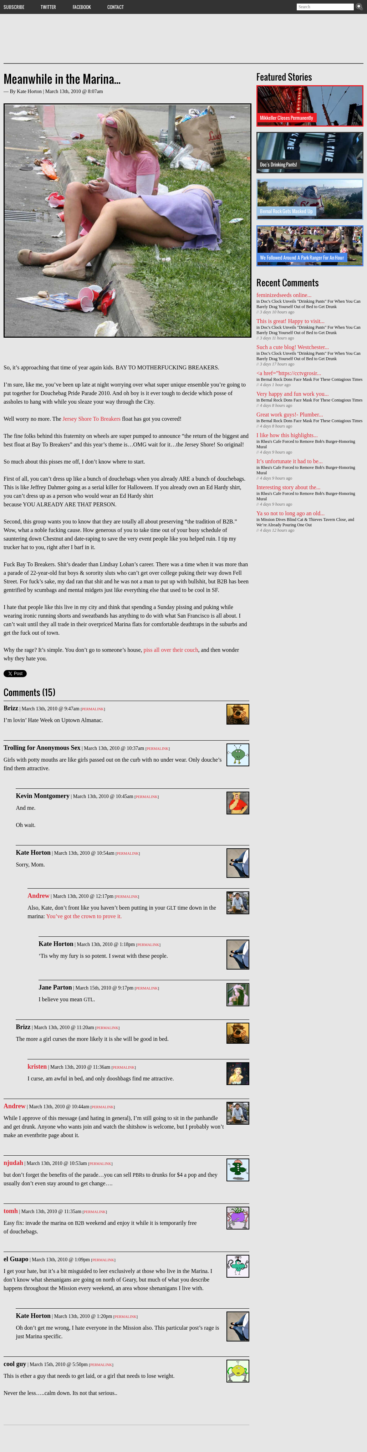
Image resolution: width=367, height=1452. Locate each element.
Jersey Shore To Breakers (91, 419)
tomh (11, 1211)
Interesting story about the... (288, 487)
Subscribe (14, 7)
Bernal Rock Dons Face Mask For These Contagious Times (311, 379)
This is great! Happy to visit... (290, 321)
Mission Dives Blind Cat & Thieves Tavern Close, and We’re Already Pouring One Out (305, 522)
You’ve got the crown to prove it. (84, 916)
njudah (13, 1162)
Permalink (93, 709)
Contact (115, 7)
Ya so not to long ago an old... (290, 513)
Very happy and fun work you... (292, 394)
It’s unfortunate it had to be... (289, 461)
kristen (37, 1066)
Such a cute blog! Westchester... (292, 347)
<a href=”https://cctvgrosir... (288, 373)
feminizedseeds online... (284, 295)
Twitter (48, 7)
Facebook (82, 7)
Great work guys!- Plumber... (289, 414)
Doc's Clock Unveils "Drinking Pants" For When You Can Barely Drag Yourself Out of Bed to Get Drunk (308, 304)
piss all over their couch (171, 650)
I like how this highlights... (287, 435)
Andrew (38, 895)
